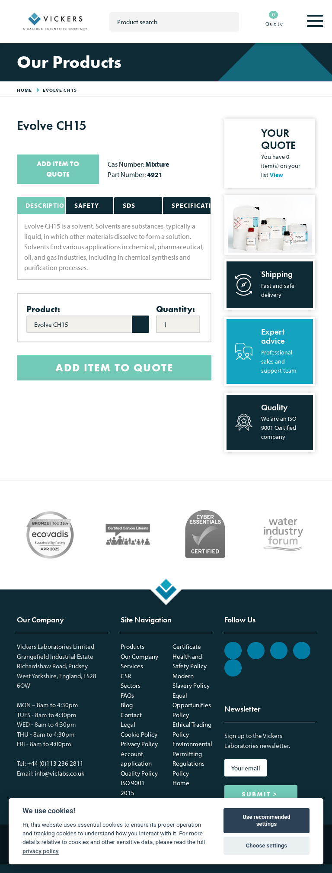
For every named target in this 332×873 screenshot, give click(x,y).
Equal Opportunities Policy (191, 705)
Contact (131, 715)
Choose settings (266, 845)
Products (132, 646)
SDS (129, 205)
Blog (127, 705)
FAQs (127, 695)
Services (132, 666)
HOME (24, 90)
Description (45, 205)
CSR (126, 676)
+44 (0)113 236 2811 (55, 763)
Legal (128, 724)
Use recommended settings (266, 820)
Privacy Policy (139, 744)
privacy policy (40, 850)
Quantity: (175, 309)
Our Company (139, 656)
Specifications (191, 205)
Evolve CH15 (60, 90)
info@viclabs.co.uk (59, 773)
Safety (86, 205)
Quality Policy (139, 773)
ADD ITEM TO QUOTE (58, 169)
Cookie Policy (139, 734)
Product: (43, 309)
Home (180, 783)
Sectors (130, 685)
